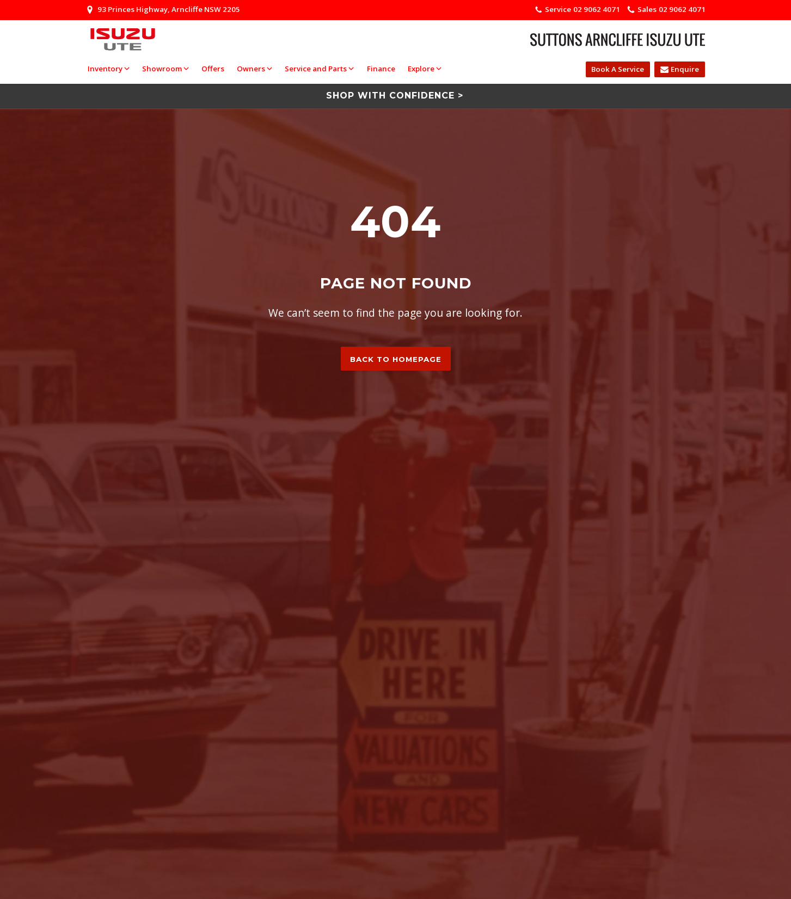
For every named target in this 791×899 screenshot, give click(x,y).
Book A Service (617, 69)
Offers (212, 68)
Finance (380, 68)
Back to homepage (396, 359)
